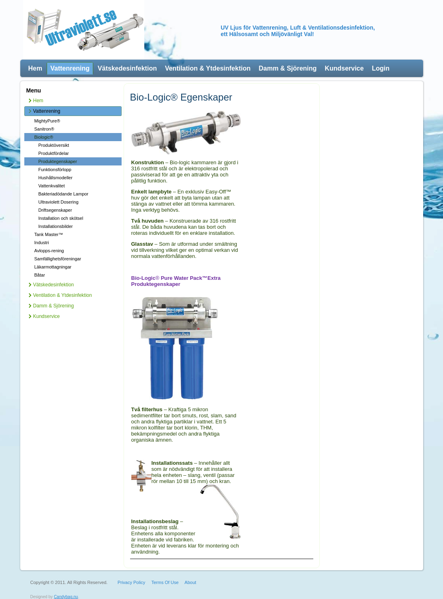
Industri (41, 242)
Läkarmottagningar (53, 266)
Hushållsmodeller (56, 177)
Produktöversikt (54, 145)
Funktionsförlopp (55, 169)
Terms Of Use (164, 582)
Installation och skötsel (61, 218)
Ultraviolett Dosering (59, 202)
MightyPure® (47, 120)
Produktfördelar (54, 153)
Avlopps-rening (49, 250)
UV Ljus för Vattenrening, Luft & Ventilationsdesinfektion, (298, 27)
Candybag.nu (66, 597)
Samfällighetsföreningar (57, 258)
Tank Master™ (48, 234)
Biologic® (44, 137)
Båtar (39, 275)
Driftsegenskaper (55, 210)
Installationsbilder (56, 226)
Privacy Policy (131, 582)
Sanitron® (44, 129)
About (190, 582)
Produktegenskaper (58, 161)
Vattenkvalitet (52, 185)
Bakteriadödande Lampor (64, 193)
